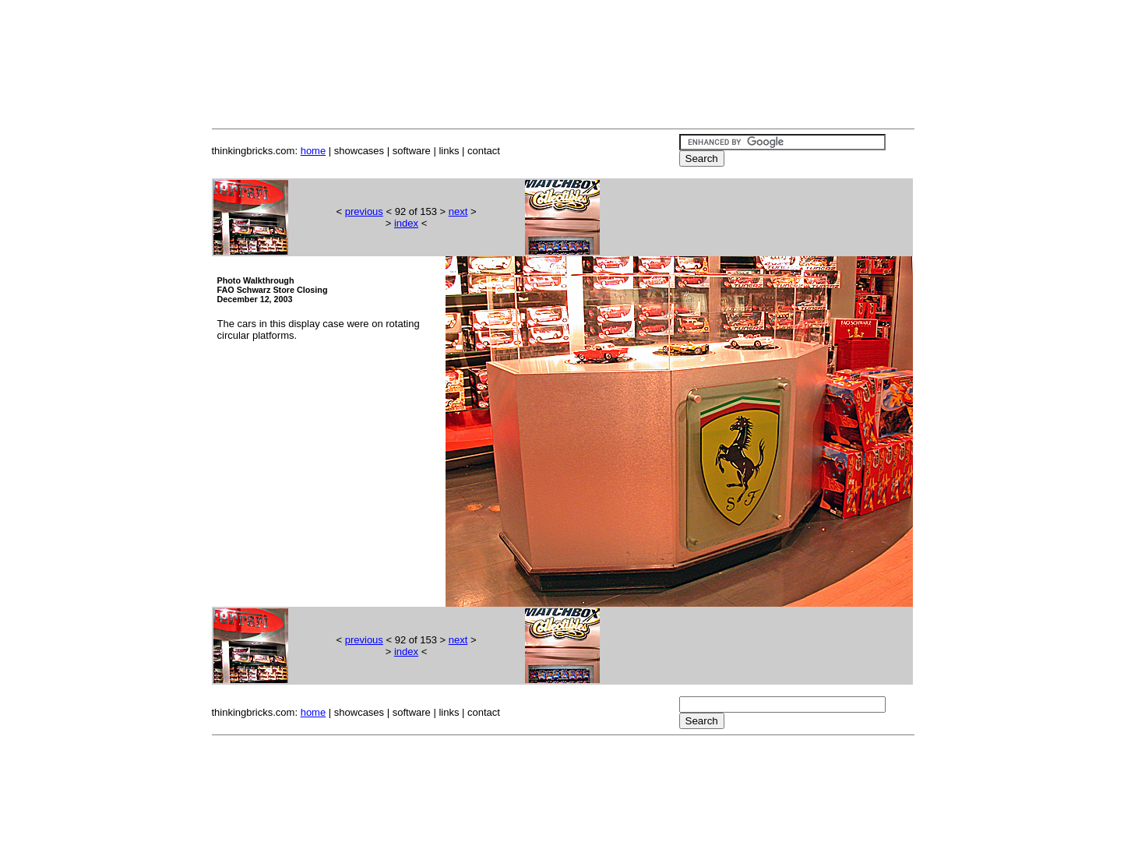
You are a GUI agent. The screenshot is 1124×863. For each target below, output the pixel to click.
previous (364, 211)
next (458, 211)
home (313, 151)
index (406, 223)
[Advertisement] (562, 45)
